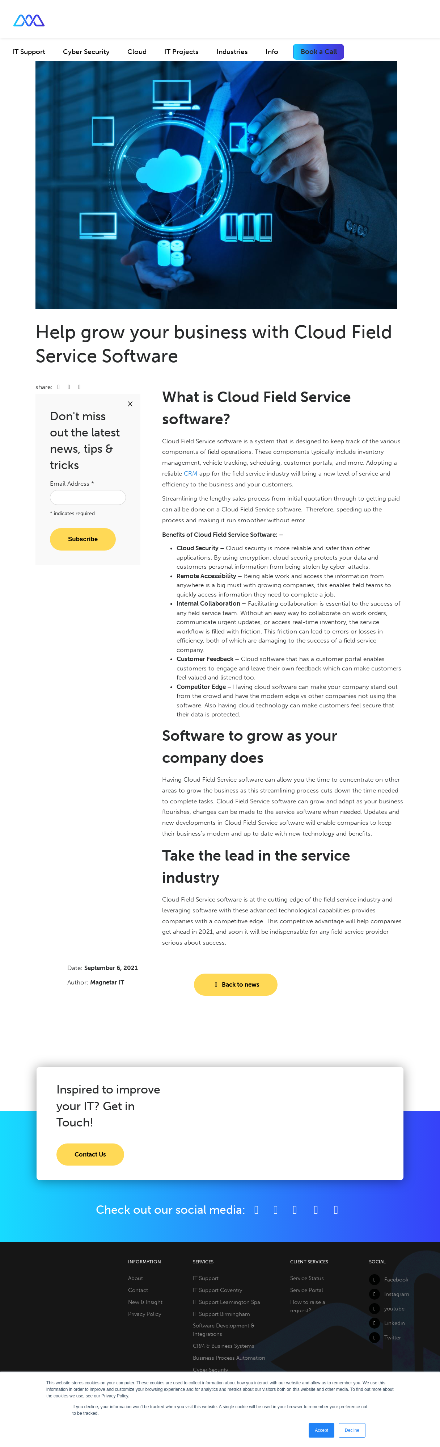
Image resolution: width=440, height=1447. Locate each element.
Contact (138, 1290)
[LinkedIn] (295, 1210)
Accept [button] (321, 1430)
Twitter (385, 1337)
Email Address (72, 483)
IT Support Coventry (217, 1290)
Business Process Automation (229, 1358)
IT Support (28, 51)
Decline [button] (352, 1430)
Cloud (137, 51)
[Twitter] (275, 1210)
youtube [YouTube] (387, 1308)
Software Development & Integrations (223, 1329)
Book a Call (319, 51)
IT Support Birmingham (221, 1314)
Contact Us (90, 1154)
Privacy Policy (144, 1314)
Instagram (389, 1294)
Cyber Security (86, 51)
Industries (232, 51)
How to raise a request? (307, 1306)
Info (272, 51)
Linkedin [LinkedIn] (387, 1323)
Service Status (307, 1278)
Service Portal (306, 1290)
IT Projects (181, 51)
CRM (191, 473)
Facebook (389, 1279)
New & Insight (145, 1302)
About (135, 1278)
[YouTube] (317, 1210)
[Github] (336, 1210)
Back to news (236, 984)
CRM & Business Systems (223, 1346)
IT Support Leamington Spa (226, 1302)
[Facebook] (256, 1210)
